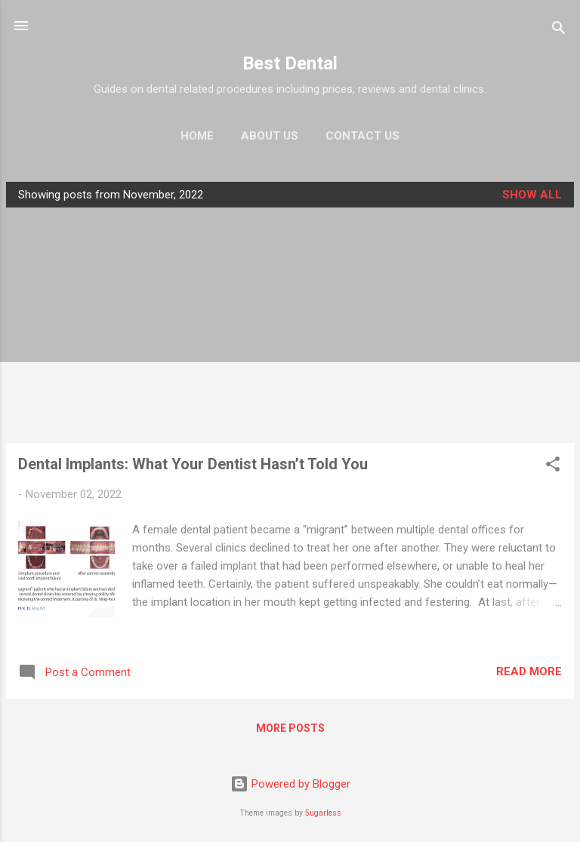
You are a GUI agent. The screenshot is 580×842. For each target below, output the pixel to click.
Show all (532, 194)
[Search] (559, 31)
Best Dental (290, 63)
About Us (269, 136)
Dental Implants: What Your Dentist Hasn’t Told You (193, 464)
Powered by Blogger (290, 784)
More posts (290, 728)
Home (197, 136)
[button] (553, 466)
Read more (529, 671)
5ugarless (323, 813)
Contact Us (362, 136)
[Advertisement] (290, 325)
